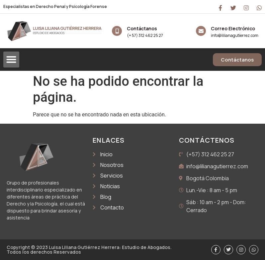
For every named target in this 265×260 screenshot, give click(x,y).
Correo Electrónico (233, 28)
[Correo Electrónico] (201, 31)
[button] (11, 59)
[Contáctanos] (117, 31)
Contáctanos (142, 28)
